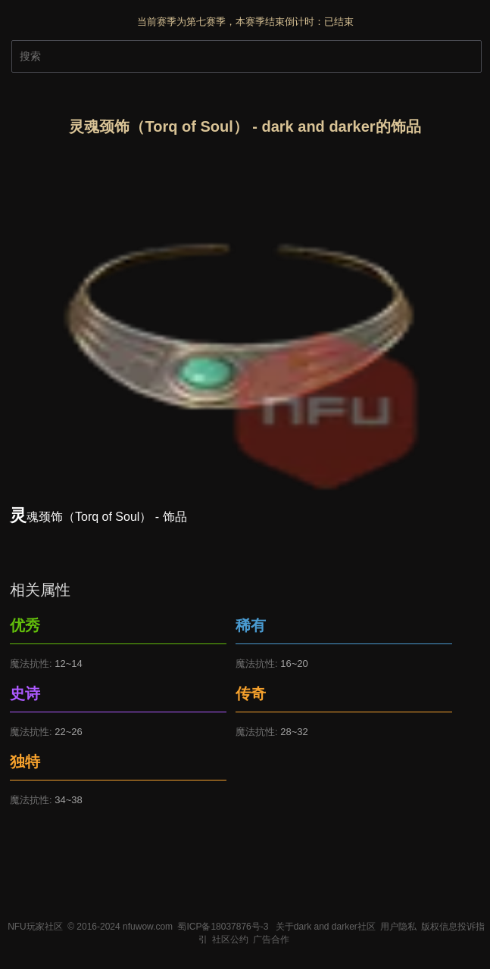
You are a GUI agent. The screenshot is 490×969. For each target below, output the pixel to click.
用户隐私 (398, 926)
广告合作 (271, 939)
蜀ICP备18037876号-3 (222, 926)
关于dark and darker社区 (326, 926)
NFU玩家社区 (35, 926)
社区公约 (230, 939)
